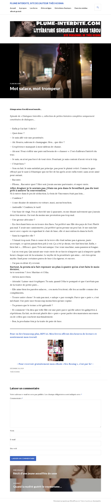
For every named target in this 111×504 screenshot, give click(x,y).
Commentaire (16, 398)
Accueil (13, 8)
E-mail (12, 439)
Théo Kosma (15, 372)
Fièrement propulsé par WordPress (65, 501)
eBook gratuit (15, 11)
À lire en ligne (46, 8)
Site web (13, 448)
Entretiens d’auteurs (63, 8)
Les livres (34, 8)
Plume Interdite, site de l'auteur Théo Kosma (37, 3)
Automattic (97, 501)
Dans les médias (81, 8)
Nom (12, 431)
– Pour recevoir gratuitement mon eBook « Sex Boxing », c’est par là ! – (55, 364)
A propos (23, 8)
